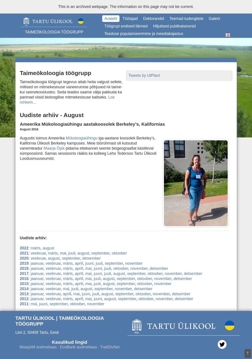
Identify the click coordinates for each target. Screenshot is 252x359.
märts (35, 248)
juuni (89, 263)
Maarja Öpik (54, 148)
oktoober (119, 253)
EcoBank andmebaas (78, 347)
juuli (71, 253)
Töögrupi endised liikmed (126, 26)
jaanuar (37, 263)
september (100, 253)
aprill (79, 263)
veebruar (38, 253)
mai (63, 253)
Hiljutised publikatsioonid (174, 26)
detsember (91, 258)
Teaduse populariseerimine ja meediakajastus (143, 33)
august (48, 248)
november (133, 263)
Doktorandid (153, 18)
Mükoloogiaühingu (81, 138)
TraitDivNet (109, 347)
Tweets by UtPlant (144, 75)
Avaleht (110, 18)
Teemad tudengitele (186, 18)
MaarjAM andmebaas (38, 347)
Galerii (214, 18)
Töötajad (130, 18)
